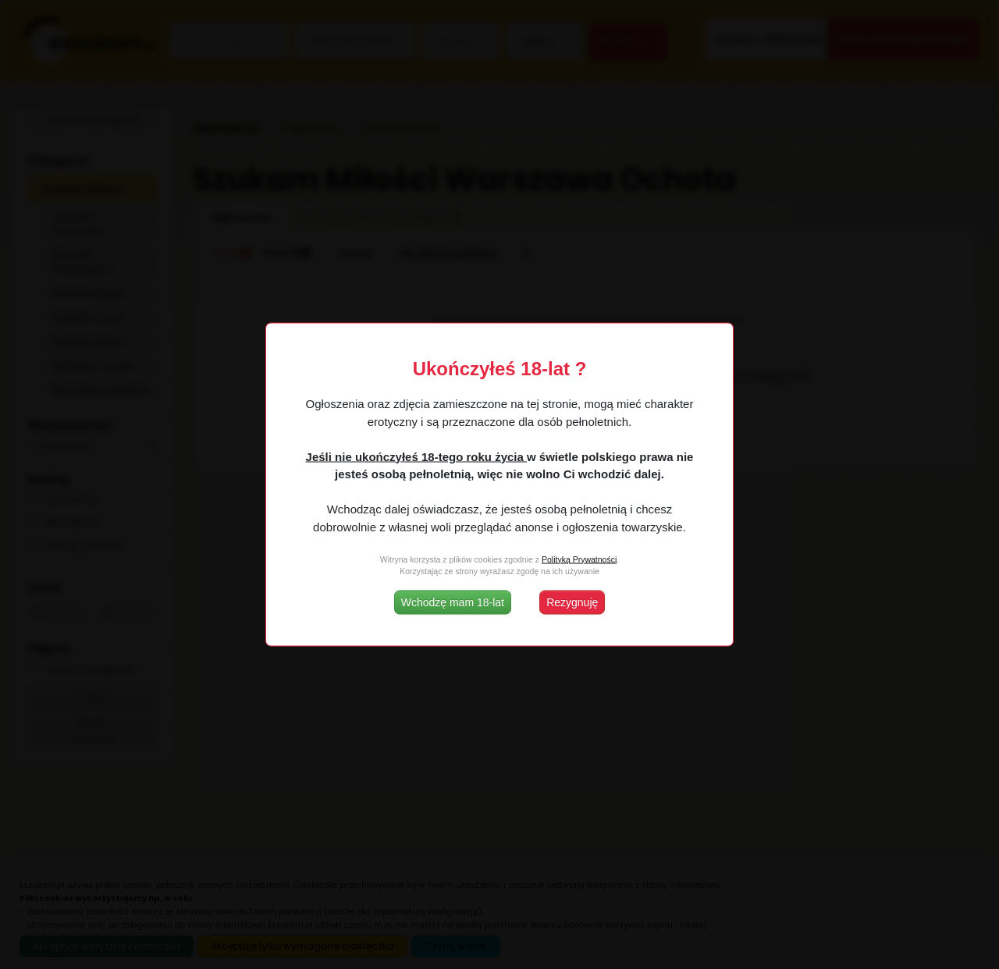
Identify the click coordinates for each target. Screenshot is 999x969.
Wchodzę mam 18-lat (452, 602)
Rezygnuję (572, 602)
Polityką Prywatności (579, 558)
